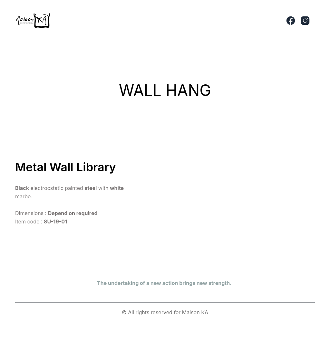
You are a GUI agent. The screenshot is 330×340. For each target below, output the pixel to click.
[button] (175, 20)
